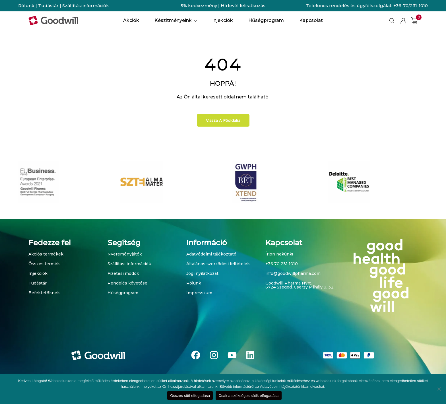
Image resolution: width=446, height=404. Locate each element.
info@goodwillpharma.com (293, 273)
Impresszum (199, 292)
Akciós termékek (45, 254)
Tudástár (48, 5)
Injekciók (38, 273)
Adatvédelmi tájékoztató (211, 254)
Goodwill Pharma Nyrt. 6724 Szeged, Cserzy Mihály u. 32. (299, 285)
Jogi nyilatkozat (202, 273)
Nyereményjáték (125, 254)
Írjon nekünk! (279, 254)
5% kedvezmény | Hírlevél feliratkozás (223, 5)
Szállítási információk (85, 5)
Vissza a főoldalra (223, 120)
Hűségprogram (123, 292)
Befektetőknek (44, 292)
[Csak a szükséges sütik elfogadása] (439, 389)
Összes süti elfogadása (190, 395)
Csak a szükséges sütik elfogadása (248, 395)
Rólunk (26, 5)
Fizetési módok (123, 273)
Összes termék (44, 263)
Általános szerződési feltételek (218, 263)
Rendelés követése (127, 283)
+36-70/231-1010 (410, 5)
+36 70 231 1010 (281, 263)
